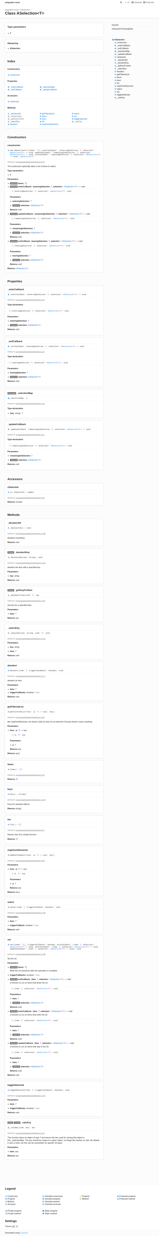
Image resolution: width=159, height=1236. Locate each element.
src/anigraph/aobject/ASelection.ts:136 (30, 534)
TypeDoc (24, 1233)
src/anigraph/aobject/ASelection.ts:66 (30, 861)
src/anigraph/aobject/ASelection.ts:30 (30, 498)
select (76, 114)
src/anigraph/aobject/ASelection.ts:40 (30, 1133)
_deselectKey (16, 116)
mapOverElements (50, 124)
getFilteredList (48, 114)
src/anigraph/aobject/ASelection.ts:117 (30, 676)
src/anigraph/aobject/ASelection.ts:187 (30, 601)
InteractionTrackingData (122, 29)
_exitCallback (16, 90)
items (44, 116)
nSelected (14, 101)
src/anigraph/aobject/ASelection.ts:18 (30, 404)
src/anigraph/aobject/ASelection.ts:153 (30, 639)
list (43, 121)
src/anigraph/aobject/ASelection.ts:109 (30, 800)
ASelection (25, 10)
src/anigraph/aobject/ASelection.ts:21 (30, 435)
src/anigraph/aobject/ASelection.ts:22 (30, 352)
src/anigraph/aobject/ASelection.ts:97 (30, 830)
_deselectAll (15, 114)
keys (44, 119)
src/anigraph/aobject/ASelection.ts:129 (30, 563)
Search (120, 2)
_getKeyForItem (17, 119)
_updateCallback (49, 90)
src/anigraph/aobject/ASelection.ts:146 (30, 913)
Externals (150, 2)
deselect (13, 124)
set (75, 116)
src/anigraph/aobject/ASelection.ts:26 (30, 775)
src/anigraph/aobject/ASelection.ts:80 (30, 717)
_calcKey (78, 121)
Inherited (138, 2)
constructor (15, 75)
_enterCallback (16, 87)
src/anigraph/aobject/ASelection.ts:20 (30, 300)
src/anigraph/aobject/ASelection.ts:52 (30, 162)
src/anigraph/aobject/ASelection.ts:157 (30, 1096)
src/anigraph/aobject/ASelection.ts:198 (30, 954)
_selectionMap (48, 87)
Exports (115, 25)
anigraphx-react (12, 2)
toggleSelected (80, 119)
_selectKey (15, 121)
